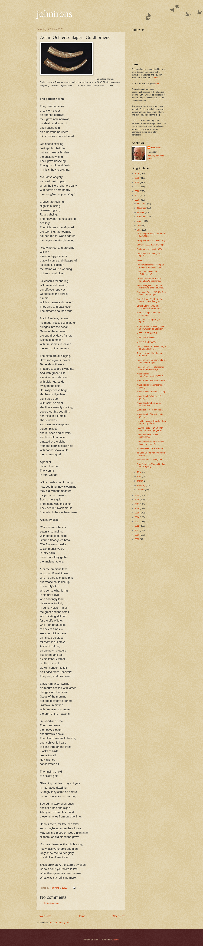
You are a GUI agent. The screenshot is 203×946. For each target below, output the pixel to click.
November (142, 208)
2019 (137, 495)
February (141, 485)
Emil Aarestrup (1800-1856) (149, 249)
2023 (137, 186)
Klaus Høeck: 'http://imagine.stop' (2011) (150, 375)
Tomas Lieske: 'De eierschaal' (150, 448)
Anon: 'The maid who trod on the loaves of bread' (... (151, 442)
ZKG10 (140, 260)
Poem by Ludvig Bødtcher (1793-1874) (148, 435)
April (139, 476)
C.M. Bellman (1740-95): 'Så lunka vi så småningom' (149, 300)
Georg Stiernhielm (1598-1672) (151, 240)
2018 (137, 499)
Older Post (118, 916)
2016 (137, 508)
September (142, 216)
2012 (137, 526)
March (140, 481)
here (156, 77)
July (139, 225)
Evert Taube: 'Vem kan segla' (150, 410)
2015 (137, 513)
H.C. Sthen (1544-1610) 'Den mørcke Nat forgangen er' (150, 429)
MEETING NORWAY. (146, 342)
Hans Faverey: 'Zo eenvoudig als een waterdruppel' (152, 361)
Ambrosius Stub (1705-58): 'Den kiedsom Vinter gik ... (151, 293)
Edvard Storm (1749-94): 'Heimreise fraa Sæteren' (149, 307)
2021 (137, 195)
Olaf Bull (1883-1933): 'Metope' (151, 245)
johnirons (54, 13)
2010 (137, 535)
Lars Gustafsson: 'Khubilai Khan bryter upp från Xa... (151, 422)
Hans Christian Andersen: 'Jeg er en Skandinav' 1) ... (152, 347)
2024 (137, 182)
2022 (137, 191)
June (139, 230)
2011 (137, 530)
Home (81, 916)
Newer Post (43, 916)
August (140, 221)
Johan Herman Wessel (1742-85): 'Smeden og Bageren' (150, 327)
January (141, 489)
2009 (137, 539)
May (139, 472)
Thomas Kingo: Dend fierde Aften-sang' (149, 313)
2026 (137, 173)
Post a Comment (51, 903)
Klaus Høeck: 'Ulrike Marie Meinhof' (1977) (149, 404)
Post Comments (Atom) (59, 922)
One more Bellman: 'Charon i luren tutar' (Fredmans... (150, 279)
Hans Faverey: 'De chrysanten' (150, 459)
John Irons (156, 147)
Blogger (115, 940)
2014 (137, 517)
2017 (137, 504)
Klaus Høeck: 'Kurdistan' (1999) (151, 380)
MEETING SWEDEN (146, 337)
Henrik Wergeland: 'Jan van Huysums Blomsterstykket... (150, 286)
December (142, 203)
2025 (137, 178)
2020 (137, 200)
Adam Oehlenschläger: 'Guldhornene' (147, 272)
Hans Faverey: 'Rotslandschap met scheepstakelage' (150, 368)
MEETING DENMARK (147, 333)
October (141, 212)
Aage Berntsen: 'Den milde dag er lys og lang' (151, 465)
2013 (137, 521)
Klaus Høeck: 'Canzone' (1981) (151, 391)
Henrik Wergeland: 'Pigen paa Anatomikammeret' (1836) (150, 266)
